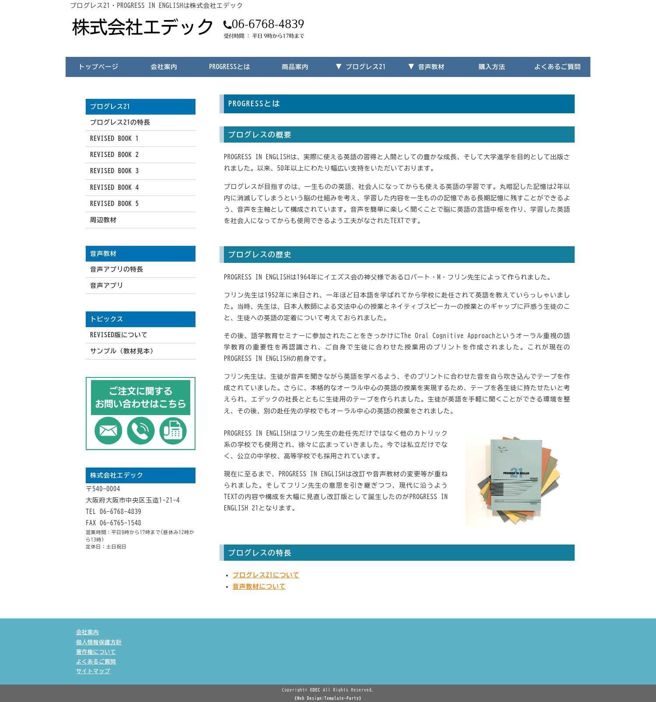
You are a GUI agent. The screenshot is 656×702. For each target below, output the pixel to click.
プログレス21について (266, 575)
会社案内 (164, 66)
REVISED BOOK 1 (114, 138)
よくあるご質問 (557, 66)
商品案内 (295, 66)
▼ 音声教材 (426, 66)
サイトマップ (93, 671)
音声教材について (259, 586)
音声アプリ (106, 285)
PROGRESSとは (229, 66)
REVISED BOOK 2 (114, 154)
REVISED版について (119, 335)
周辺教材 (103, 220)
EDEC (315, 690)
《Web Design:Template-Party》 (328, 698)
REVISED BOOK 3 (114, 171)
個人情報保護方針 (99, 642)
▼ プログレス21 (360, 66)
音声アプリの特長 (116, 269)
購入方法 (492, 66)
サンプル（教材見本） (123, 351)
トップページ (98, 66)
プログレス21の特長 (120, 122)
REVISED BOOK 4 (114, 187)
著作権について (96, 651)
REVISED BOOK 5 (114, 203)
